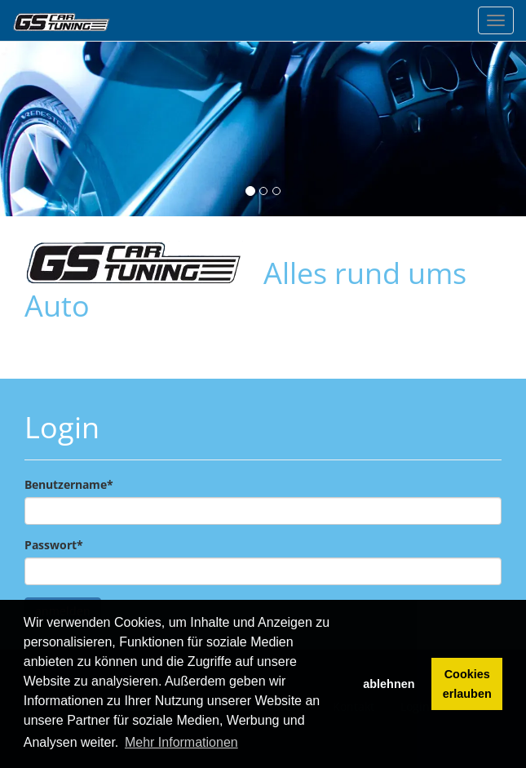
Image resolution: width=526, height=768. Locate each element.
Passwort (53, 545)
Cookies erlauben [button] (467, 684)
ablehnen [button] (388, 683)
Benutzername (68, 484)
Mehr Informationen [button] (181, 742)
